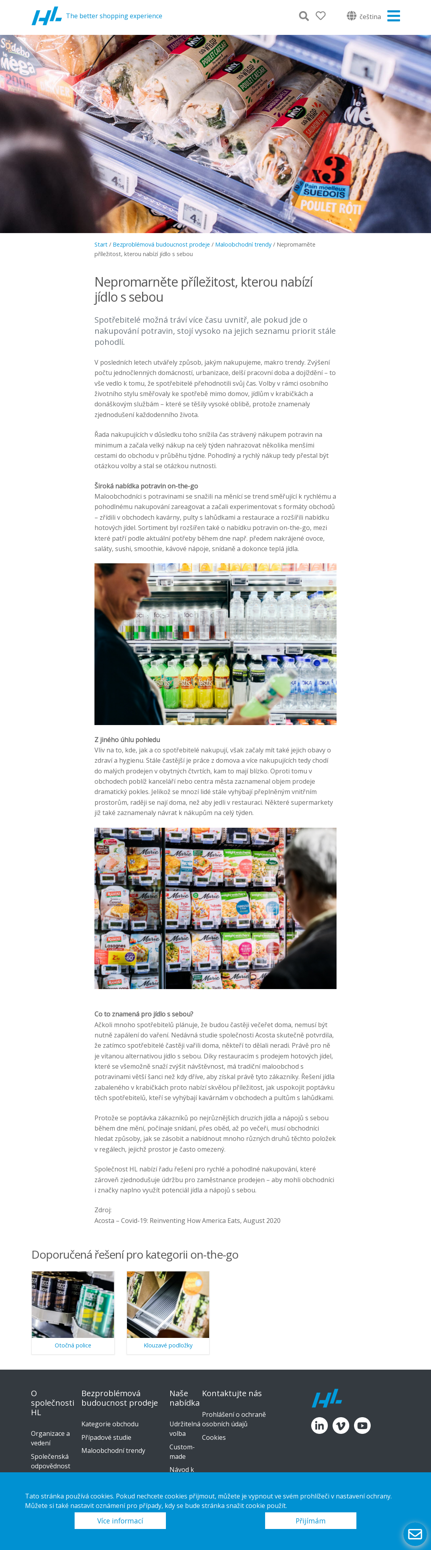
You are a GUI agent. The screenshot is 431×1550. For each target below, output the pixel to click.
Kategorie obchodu (110, 1424)
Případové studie (106, 1437)
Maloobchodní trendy (243, 244)
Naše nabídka (184, 1398)
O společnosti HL (52, 1403)
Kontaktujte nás (232, 1393)
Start (101, 244)
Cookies (214, 1437)
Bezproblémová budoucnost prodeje (161, 244)
